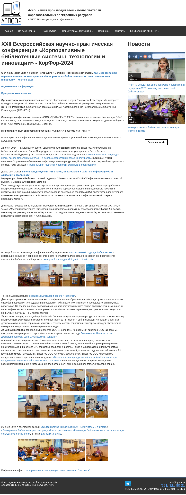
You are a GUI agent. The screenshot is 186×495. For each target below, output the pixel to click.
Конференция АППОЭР (144, 31)
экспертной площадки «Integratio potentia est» (68, 259)
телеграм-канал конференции (41, 470)
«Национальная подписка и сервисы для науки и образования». (61, 164)
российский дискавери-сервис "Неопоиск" (52, 295)
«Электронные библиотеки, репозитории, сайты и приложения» (36, 430)
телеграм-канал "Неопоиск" (75, 470)
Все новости (156, 142)
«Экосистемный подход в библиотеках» (90, 252)
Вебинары (104, 31)
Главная (8, 31)
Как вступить (50, 31)
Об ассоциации (28, 31)
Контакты (120, 31)
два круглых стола (51, 433)
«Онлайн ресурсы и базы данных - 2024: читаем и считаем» (74, 427)
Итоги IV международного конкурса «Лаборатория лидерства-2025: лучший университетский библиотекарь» (156, 88)
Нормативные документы (77, 31)
